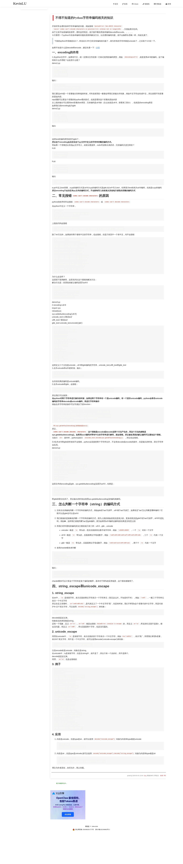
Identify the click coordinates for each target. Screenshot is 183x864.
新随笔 (147, 4)
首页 (116, 4)
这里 (98, 47)
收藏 (161, 803)
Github (136, 4)
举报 (165, 803)
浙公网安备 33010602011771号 (83, 857)
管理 (169, 4)
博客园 (158, 4)
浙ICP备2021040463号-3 (102, 857)
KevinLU (19, 3)
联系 (125, 4)
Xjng (145, 803)
